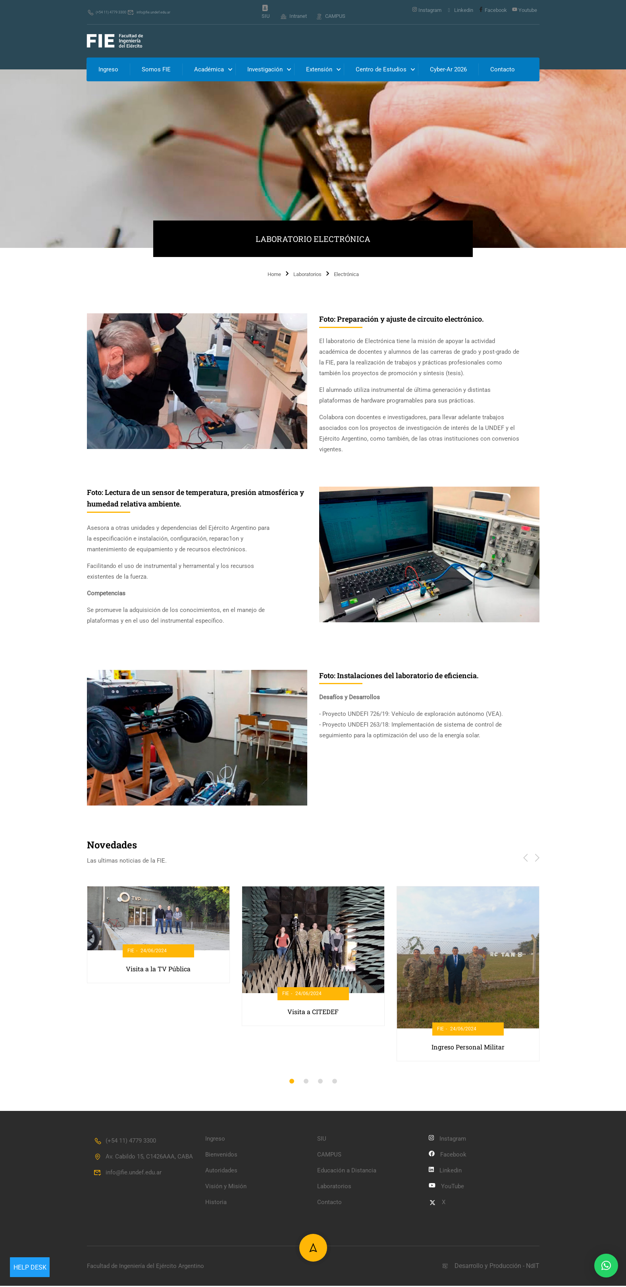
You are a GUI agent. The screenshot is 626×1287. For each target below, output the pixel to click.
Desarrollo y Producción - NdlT (490, 1267)
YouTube (446, 1187)
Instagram (426, 10)
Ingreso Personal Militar (468, 1048)
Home (274, 275)
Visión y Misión (226, 1187)
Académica (209, 70)
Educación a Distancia (346, 1171)
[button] (291, 1082)
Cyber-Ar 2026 (448, 70)
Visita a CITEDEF (313, 1012)
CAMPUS (331, 16)
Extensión (319, 70)
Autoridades (221, 1171)
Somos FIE (156, 70)
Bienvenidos (221, 1155)
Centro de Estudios (381, 70)
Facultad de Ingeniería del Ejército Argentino (145, 1266)
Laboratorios (307, 275)
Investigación (265, 70)
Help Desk (29, 1267)
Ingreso (109, 70)
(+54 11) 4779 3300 (113, 12)
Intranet (293, 16)
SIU (266, 12)
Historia (216, 1203)
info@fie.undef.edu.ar (169, 12)
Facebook (492, 10)
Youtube (524, 10)
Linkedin (460, 10)
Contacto (503, 70)
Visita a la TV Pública (158, 970)
